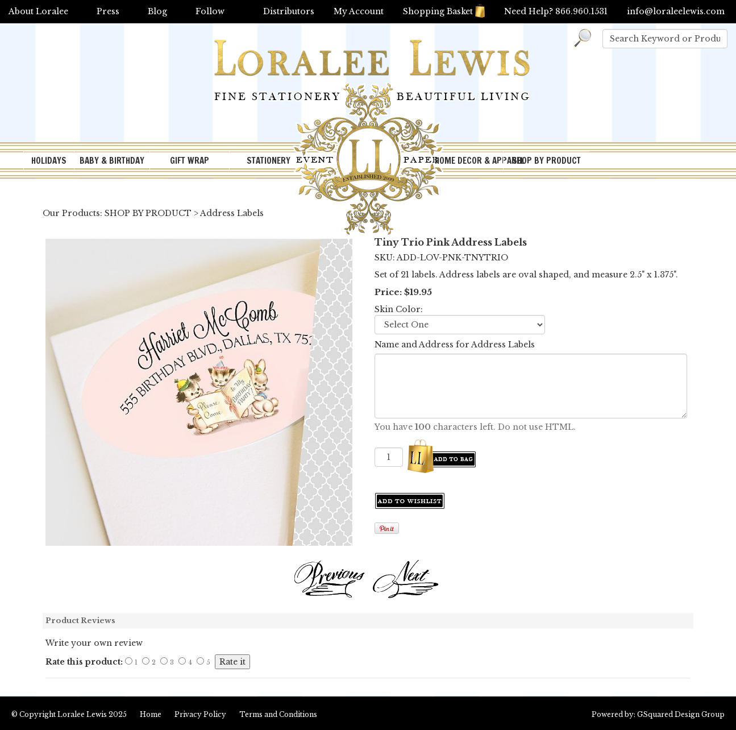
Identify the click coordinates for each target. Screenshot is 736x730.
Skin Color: (399, 309)
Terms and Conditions (278, 714)
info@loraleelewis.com (676, 11)
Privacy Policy (200, 714)
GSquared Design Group (681, 714)
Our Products (71, 213)
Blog (157, 11)
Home (150, 714)
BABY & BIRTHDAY (112, 161)
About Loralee (38, 11)
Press (108, 11)
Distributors (288, 11)
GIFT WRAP (189, 161)
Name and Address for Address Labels (455, 344)
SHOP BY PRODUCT (546, 161)
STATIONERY (268, 161)
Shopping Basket (444, 11)
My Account (359, 11)
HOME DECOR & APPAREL (469, 161)
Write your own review (94, 643)
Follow (210, 11)
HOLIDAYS (48, 161)
